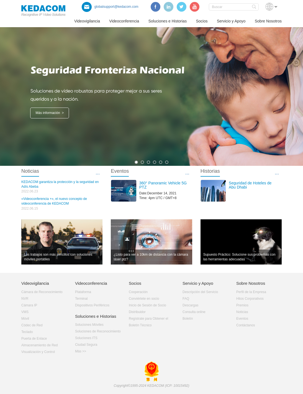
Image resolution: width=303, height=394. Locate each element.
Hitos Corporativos (250, 299)
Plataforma (83, 292)
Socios (202, 21)
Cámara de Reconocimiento (42, 292)
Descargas (190, 305)
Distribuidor (137, 312)
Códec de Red (32, 325)
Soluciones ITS (86, 338)
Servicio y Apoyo (231, 21)
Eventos (242, 319)
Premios (242, 305)
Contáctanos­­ (245, 325)
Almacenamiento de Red (39, 345)
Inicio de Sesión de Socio (147, 305)
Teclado (27, 332)
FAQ (186, 299)
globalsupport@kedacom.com (110, 7)
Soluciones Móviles (89, 325)
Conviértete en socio (144, 299)
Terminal (81, 299)
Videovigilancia (87, 21)
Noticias (242, 312)
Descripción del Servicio (200, 292)
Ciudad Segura (86, 345)
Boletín (188, 319)
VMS (25, 312)
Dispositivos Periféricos (92, 305)
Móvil (25, 319)
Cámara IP (29, 305)
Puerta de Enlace (34, 338)
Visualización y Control (38, 352)
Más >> (80, 351)
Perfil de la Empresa (251, 292)
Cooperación (138, 292)
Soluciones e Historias (167, 21)
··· (98, 174)
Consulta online (194, 312)
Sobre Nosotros (268, 21)
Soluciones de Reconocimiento (98, 331)
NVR (24, 299)
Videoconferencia (124, 21)
